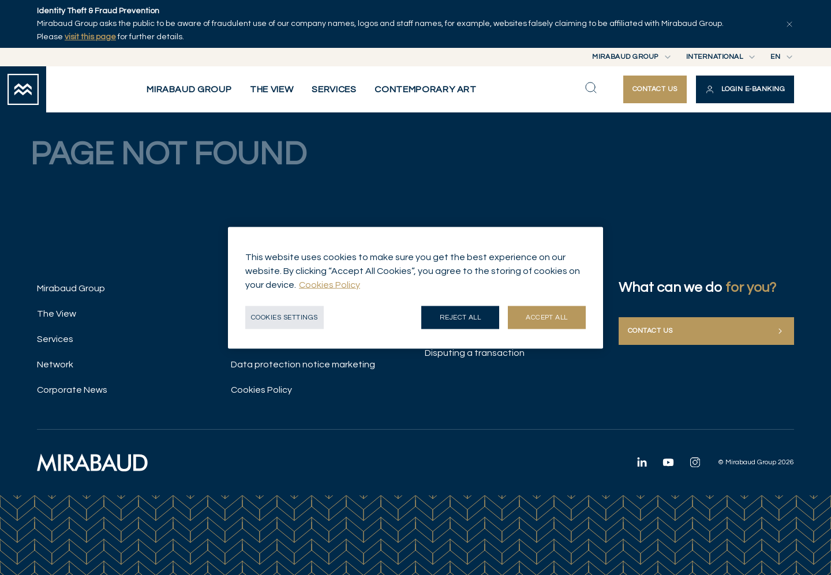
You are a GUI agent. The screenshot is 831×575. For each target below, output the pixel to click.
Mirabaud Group (71, 288)
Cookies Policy (261, 389)
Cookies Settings (284, 317)
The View (56, 313)
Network (55, 364)
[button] (745, 89)
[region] (415, 287)
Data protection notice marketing (303, 364)
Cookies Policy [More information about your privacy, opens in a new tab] (329, 284)
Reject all (460, 317)
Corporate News (72, 389)
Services (55, 339)
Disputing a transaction (475, 353)
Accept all (547, 317)
